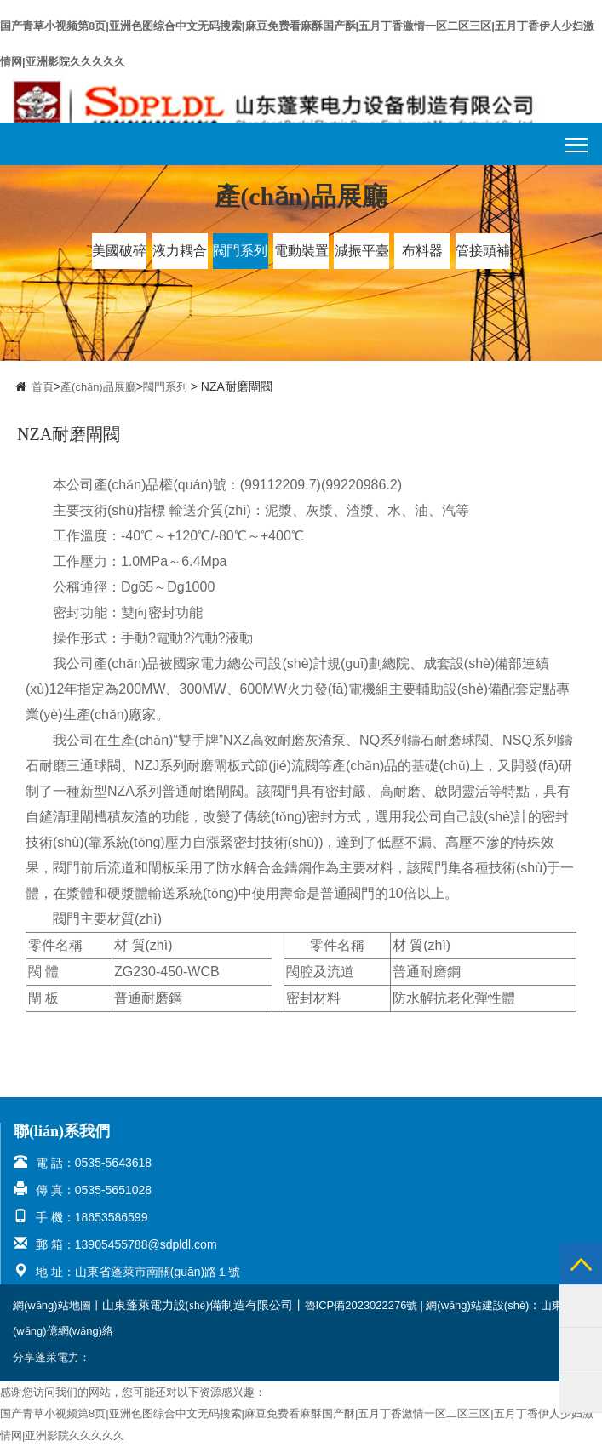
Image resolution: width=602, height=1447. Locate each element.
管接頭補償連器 (483, 256)
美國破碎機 (119, 256)
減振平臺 (362, 250)
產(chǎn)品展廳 (98, 386)
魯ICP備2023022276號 (361, 1305)
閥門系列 (240, 250)
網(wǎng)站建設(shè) (477, 1305)
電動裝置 (301, 250)
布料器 (422, 250)
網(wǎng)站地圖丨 (57, 1305)
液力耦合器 (179, 256)
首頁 (43, 386)
